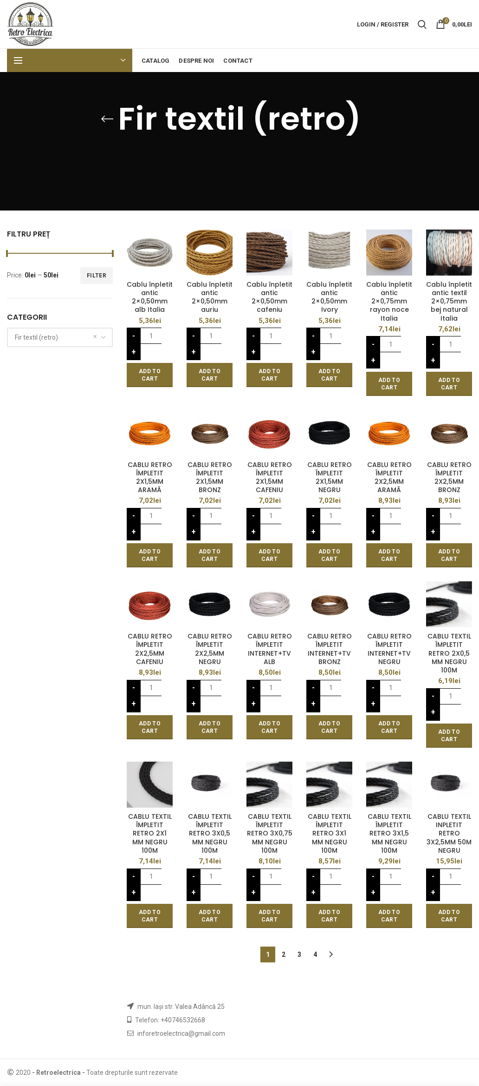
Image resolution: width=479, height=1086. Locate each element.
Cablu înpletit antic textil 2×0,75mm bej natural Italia (449, 301)
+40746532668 (183, 1020)
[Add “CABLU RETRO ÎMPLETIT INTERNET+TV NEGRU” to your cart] (389, 727)
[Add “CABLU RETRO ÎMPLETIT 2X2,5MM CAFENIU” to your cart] (150, 727)
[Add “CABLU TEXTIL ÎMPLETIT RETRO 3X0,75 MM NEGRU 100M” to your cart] (269, 916)
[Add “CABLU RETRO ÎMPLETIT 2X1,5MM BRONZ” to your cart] (210, 555)
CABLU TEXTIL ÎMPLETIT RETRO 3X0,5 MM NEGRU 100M (210, 833)
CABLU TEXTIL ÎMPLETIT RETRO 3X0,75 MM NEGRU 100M (269, 833)
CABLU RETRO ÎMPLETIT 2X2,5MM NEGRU (210, 649)
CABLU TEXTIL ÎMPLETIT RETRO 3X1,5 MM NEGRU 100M (389, 833)
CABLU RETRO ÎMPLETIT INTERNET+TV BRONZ (329, 649)
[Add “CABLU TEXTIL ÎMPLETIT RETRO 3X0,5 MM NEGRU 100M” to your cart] (210, 916)
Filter (96, 275)
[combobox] (60, 337)
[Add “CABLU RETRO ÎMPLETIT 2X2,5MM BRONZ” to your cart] (449, 555)
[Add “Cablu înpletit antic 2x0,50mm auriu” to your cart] (210, 375)
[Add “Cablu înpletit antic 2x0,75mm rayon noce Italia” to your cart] (389, 384)
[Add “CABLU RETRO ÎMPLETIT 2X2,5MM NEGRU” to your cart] (210, 727)
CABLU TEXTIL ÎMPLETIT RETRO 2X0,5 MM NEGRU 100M (449, 653)
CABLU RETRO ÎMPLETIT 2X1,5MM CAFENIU (269, 477)
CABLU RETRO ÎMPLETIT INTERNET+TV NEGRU (389, 649)
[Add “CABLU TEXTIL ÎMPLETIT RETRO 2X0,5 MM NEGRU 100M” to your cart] (449, 736)
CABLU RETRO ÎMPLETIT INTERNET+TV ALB (269, 649)
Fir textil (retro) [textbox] (36, 337)
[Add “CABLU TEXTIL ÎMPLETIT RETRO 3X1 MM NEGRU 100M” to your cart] (329, 916)
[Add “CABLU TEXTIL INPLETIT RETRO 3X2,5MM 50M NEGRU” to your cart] (449, 916)
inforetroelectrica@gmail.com (181, 1033)
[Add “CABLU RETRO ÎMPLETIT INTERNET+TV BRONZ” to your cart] (329, 727)
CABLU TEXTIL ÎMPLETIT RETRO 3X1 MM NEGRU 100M (329, 833)
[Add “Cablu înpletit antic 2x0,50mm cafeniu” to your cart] (269, 375)
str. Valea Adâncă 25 (195, 1006)
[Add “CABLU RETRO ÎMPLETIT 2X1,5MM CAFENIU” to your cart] (269, 555)
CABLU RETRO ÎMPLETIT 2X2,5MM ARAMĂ (389, 477)
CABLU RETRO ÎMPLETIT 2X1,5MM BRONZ (210, 477)
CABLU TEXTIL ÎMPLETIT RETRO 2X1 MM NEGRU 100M (150, 833)
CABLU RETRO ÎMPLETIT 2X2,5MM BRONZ (449, 477)
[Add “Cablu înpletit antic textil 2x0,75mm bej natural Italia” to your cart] (449, 384)
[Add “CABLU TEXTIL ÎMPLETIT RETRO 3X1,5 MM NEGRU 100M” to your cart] (389, 916)
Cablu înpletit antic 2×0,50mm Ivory (329, 297)
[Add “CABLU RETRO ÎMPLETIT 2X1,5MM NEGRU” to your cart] (329, 555)
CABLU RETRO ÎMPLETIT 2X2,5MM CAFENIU (150, 649)
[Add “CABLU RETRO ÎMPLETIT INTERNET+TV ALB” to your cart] (269, 727)
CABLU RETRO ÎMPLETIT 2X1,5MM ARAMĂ (150, 477)
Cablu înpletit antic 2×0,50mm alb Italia (150, 297)
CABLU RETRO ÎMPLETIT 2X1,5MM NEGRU (329, 477)
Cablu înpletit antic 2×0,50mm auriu (210, 297)
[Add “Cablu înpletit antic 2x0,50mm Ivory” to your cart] (329, 375)
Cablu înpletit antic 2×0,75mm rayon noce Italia (389, 301)
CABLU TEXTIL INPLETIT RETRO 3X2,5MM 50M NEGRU (449, 833)
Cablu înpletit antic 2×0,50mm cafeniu (269, 297)
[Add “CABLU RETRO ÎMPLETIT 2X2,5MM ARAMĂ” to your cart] (389, 555)
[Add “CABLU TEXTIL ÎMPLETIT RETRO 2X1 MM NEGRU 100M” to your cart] (150, 916)
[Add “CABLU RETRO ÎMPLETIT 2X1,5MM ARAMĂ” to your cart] (150, 555)
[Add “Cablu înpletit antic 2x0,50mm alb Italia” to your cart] (150, 375)
